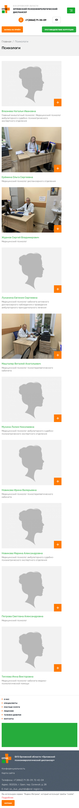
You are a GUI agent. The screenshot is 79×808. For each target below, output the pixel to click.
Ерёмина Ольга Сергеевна (17, 177)
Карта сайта (8, 773)
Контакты (9, 719)
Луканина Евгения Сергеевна (19, 297)
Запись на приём (12, 30)
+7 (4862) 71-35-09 (35, 20)
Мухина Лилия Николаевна (18, 426)
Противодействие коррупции (59, 30)
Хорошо (8, 803)
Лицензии (9, 711)
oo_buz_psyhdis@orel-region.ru (26, 789)
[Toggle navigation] (71, 10)
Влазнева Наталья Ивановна (19, 111)
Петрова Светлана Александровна (22, 616)
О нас (6, 699)
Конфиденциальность (13, 768)
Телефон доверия (12, 715)
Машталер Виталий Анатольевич (21, 363)
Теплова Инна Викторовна (17, 676)
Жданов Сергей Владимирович (20, 237)
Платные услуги (12, 707)
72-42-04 (39, 780)
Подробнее (7, 797)
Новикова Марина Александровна (22, 553)
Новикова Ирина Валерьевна (19, 490)
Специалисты (10, 703)
